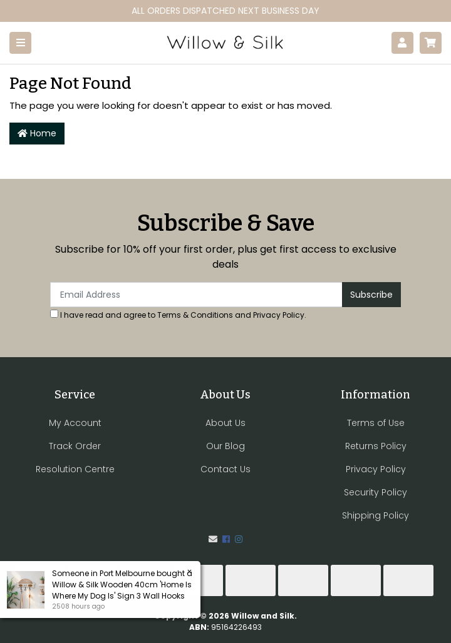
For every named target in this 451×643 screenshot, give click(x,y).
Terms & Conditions (195, 315)
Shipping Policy (375, 515)
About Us (225, 423)
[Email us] (213, 539)
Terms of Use (376, 423)
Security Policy (375, 492)
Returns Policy (376, 446)
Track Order (75, 446)
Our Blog (225, 446)
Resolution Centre (75, 469)
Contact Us (225, 469)
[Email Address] (196, 294)
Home (37, 133)
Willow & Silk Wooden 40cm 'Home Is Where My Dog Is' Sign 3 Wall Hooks (121, 590)
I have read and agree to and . (178, 315)
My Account (75, 423)
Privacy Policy (278, 315)
